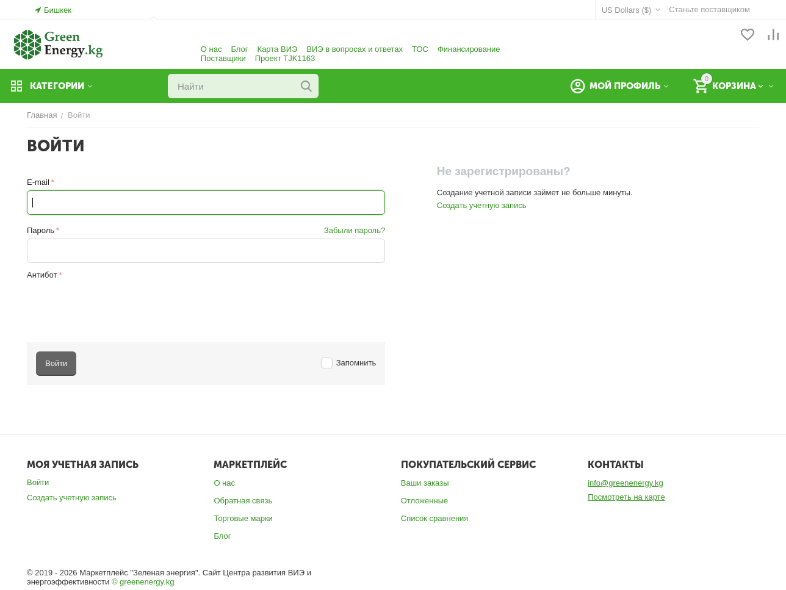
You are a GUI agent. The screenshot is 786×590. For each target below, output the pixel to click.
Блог (239, 49)
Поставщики (223, 58)
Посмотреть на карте (626, 497)
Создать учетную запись (482, 205)
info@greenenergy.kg (625, 482)
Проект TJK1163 (285, 58)
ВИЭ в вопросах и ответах (354, 49)
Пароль (40, 230)
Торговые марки (243, 518)
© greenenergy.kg (143, 581)
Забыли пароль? (354, 230)
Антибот (42, 274)
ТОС (420, 49)
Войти (38, 482)
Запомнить (349, 362)
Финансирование (469, 49)
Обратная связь (243, 500)
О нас (211, 49)
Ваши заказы (425, 482)
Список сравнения (435, 518)
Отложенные (424, 500)
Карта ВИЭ (278, 49)
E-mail (38, 182)
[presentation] (119, 306)
